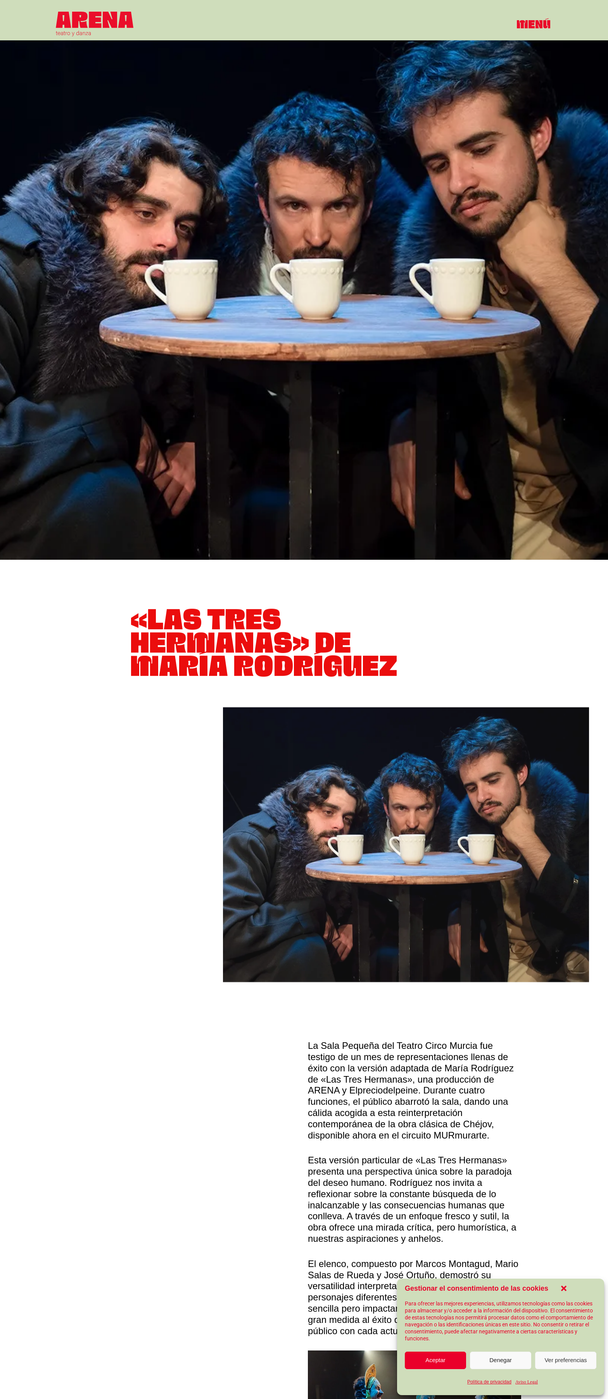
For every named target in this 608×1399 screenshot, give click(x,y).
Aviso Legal (526, 1382)
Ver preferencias (565, 1360)
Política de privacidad (489, 1382)
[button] (564, 1288)
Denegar (500, 1360)
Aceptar (435, 1360)
